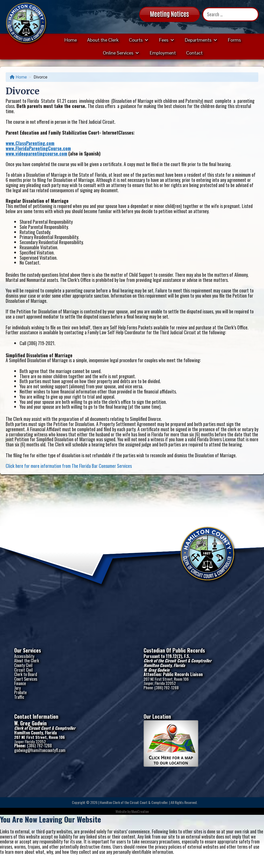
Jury (17, 688)
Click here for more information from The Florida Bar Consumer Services (69, 465)
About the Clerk (103, 40)
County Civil (23, 665)
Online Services (121, 53)
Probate (20, 692)
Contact (194, 53)
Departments (201, 40)
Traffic (19, 697)
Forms (234, 40)
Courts (139, 40)
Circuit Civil (23, 670)
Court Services (25, 679)
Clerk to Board (25, 674)
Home (70, 40)
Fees (167, 40)
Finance (20, 683)
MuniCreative (140, 811)
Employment (163, 53)
